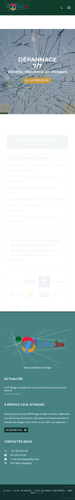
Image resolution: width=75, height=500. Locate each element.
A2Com (39, 493)
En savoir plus (36, 80)
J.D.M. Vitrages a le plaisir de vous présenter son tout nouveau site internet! (35, 389)
